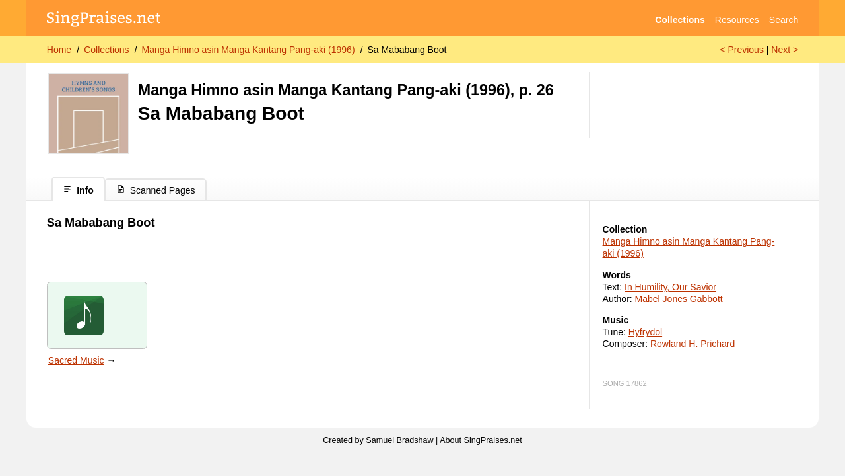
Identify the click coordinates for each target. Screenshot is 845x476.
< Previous (742, 49)
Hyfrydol (645, 332)
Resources (737, 20)
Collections (679, 20)
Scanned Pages (155, 190)
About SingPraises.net (481, 440)
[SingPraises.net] (104, 20)
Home (59, 49)
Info (78, 190)
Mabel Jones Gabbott (679, 299)
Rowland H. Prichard (692, 343)
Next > (784, 49)
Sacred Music (76, 360)
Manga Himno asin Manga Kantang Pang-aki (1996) (248, 49)
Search (783, 20)
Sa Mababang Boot (407, 49)
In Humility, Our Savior (670, 287)
